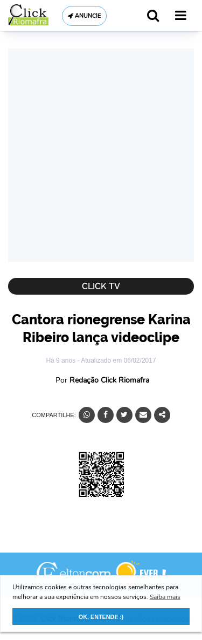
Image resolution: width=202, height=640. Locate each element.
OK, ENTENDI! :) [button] (101, 617)
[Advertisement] (101, 155)
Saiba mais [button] (165, 597)
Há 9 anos (61, 360)
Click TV (101, 286)
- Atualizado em (116, 360)
